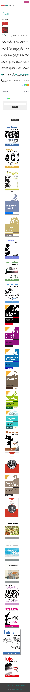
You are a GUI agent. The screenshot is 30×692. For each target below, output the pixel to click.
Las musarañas (17, 73)
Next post (25, 91)
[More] (28, 85)
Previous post (5, 91)
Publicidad (23, 685)
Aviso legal (7, 685)
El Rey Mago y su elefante (16, 74)
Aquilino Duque (26, 74)
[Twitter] (24, 85)
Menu (27, 5)
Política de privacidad (15, 685)
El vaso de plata (4, 34)
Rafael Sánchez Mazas (9, 73)
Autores (7, 14)
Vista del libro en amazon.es (6, 36)
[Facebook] (22, 85)
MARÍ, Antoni (3, 14)
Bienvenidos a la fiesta (18, 689)
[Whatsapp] (26, 85)
